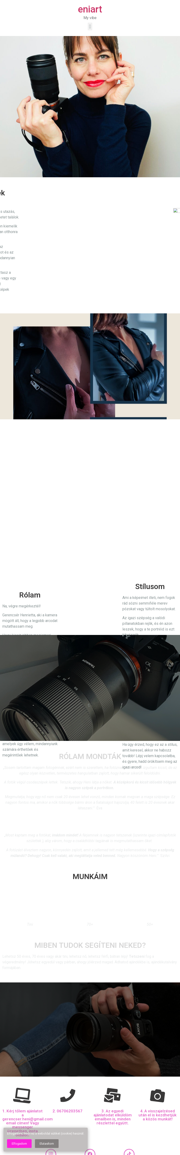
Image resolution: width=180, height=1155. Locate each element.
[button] (90, 26)
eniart (90, 9)
